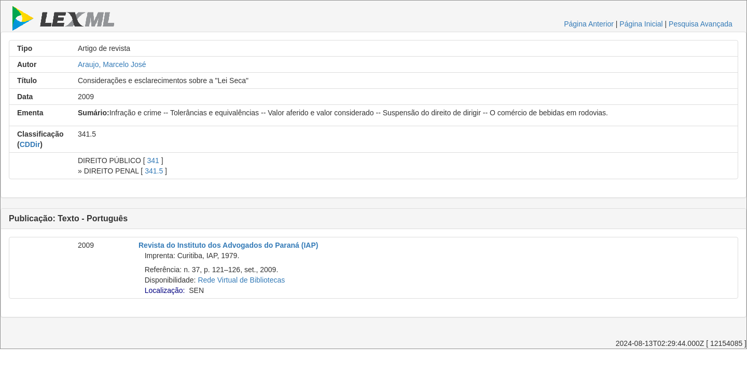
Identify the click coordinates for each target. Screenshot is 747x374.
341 (153, 160)
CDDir (30, 144)
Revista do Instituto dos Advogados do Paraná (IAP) (228, 245)
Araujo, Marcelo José (112, 64)
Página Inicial (640, 24)
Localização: (165, 290)
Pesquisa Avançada (700, 24)
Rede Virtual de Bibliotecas (241, 280)
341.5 (154, 171)
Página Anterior (589, 24)
